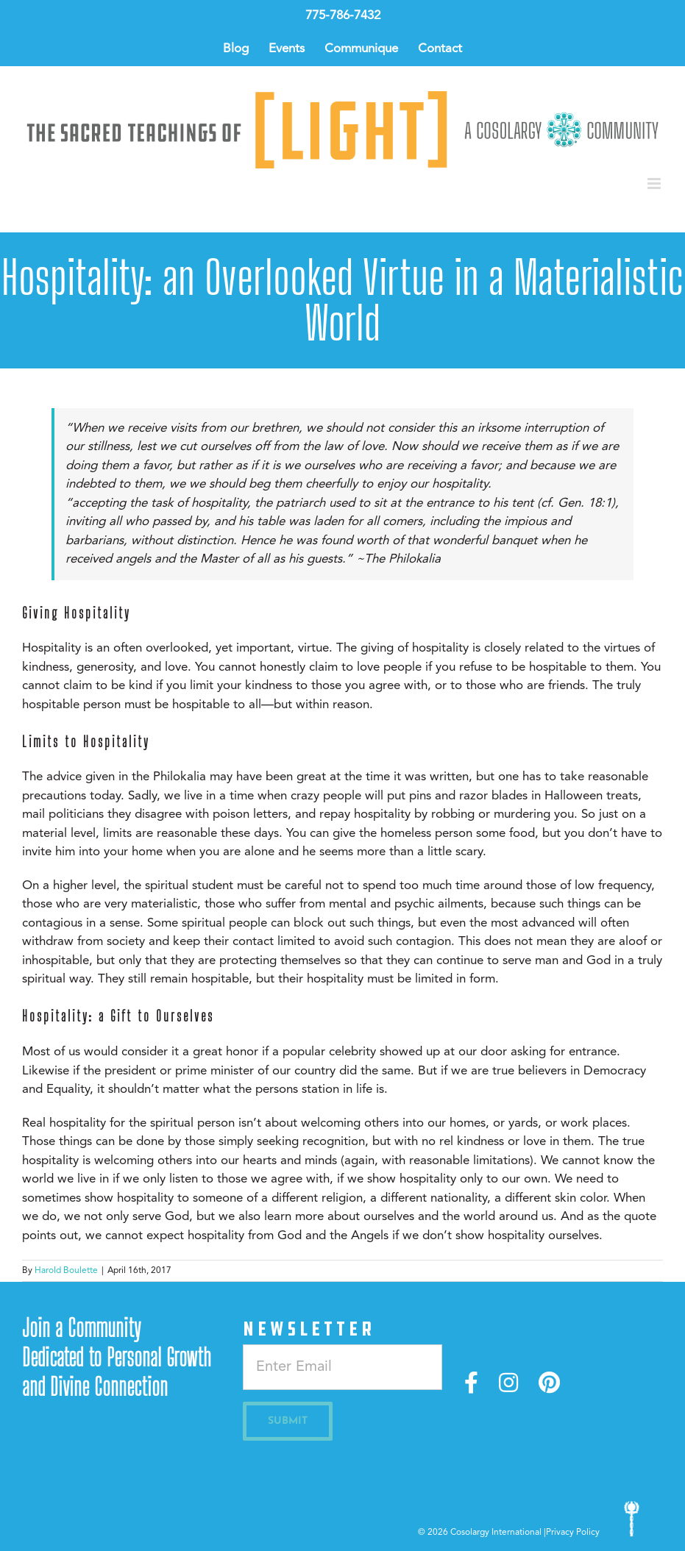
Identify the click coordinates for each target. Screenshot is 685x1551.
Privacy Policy (573, 1532)
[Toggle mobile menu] (655, 183)
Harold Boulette (66, 1270)
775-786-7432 (342, 16)
